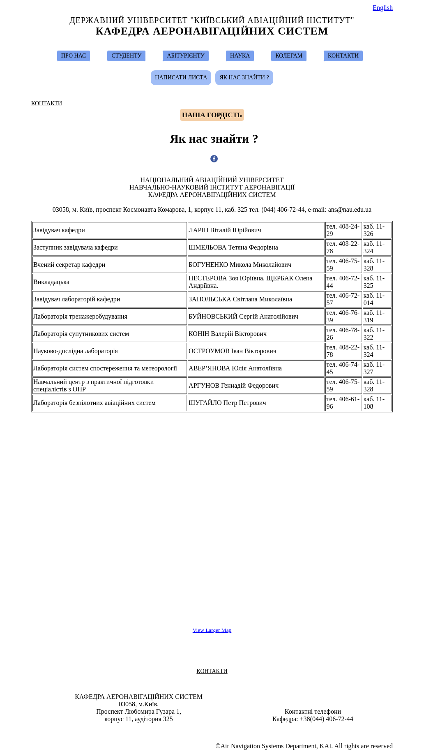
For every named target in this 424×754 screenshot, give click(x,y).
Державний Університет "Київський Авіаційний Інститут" (212, 20)
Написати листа (181, 77)
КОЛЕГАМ (288, 56)
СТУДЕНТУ (126, 56)
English (383, 7)
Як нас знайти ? (244, 77)
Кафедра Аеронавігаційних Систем (212, 31)
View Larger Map (212, 630)
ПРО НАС (73, 56)
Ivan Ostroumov (215, 730)
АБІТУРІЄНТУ (186, 56)
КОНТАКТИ (343, 56)
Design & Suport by (212, 730)
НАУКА (240, 56)
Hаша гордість (212, 115)
